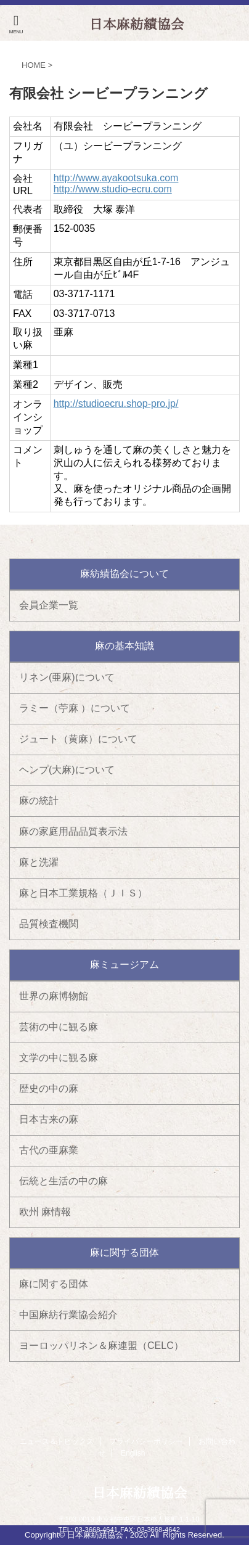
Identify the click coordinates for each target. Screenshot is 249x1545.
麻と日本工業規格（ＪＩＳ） (83, 893)
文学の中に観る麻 (58, 1057)
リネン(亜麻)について (67, 677)
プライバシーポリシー (146, 1441)
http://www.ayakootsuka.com (116, 178)
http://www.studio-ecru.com (113, 189)
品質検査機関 (48, 924)
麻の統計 (39, 800)
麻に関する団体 (53, 1284)
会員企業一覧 (48, 605)
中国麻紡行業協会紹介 (68, 1314)
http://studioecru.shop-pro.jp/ (116, 403)
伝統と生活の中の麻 (63, 1181)
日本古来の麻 (48, 1119)
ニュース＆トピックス (57, 1441)
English (133, 1453)
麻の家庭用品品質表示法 (73, 831)
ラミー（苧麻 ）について (74, 708)
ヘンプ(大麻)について (67, 769)
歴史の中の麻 (48, 1088)
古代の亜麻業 (48, 1150)
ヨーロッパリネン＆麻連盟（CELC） (101, 1345)
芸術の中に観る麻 (58, 1027)
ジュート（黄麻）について (78, 739)
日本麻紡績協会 (139, 1492)
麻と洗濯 (39, 862)
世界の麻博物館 (53, 996)
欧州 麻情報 (45, 1212)
